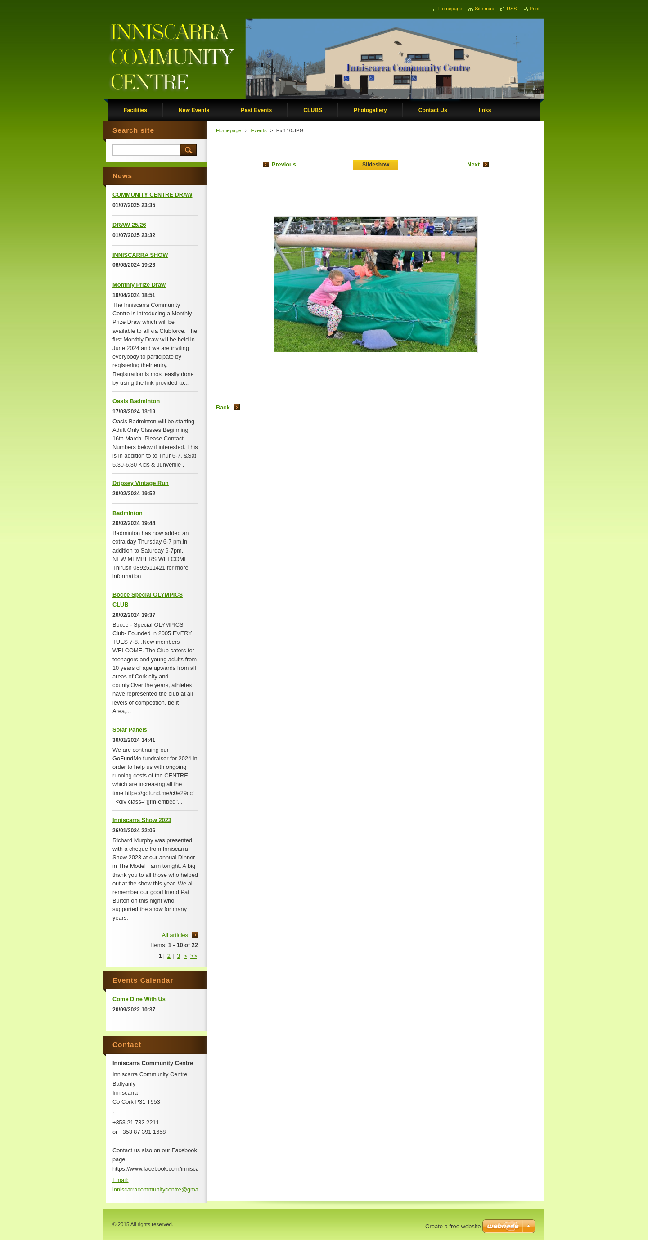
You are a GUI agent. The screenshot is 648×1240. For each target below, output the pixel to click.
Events (258, 130)
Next (473, 164)
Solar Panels (129, 729)
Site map (484, 8)
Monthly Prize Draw (139, 284)
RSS (512, 8)
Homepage (228, 130)
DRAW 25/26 (129, 224)
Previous (284, 164)
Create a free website (453, 1226)
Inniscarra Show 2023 (141, 820)
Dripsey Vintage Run (140, 483)
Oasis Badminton (136, 401)
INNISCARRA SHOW (140, 255)
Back (223, 407)
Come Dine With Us (139, 999)
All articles (175, 935)
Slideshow (375, 165)
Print (535, 8)
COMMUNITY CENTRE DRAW (152, 194)
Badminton (127, 513)
